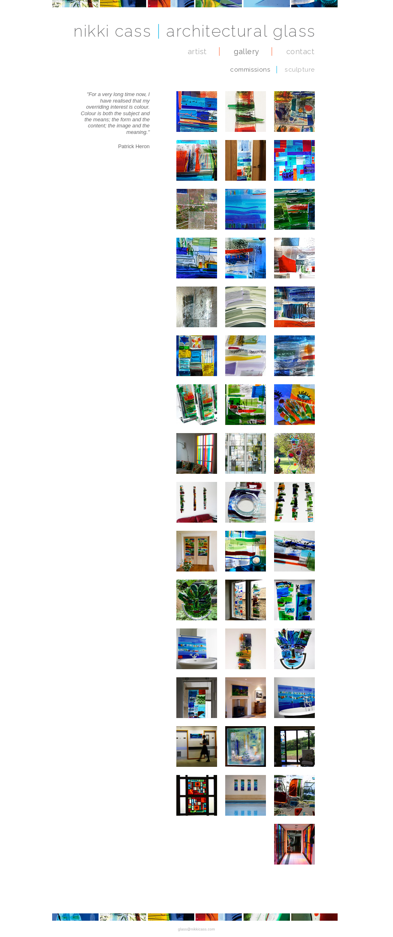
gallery (246, 51)
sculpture (299, 69)
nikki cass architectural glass (195, 31)
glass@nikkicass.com (196, 929)
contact (300, 51)
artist (197, 51)
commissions (250, 69)
